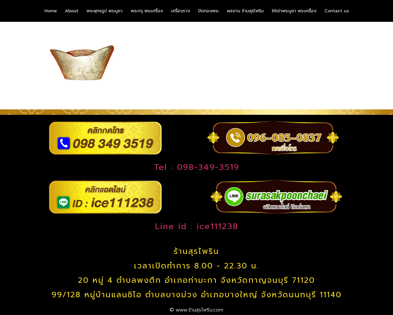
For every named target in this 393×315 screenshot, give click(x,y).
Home (50, 11)
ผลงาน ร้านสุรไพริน (245, 11)
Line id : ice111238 (196, 226)
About (71, 11)
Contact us (336, 11)
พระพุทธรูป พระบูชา (105, 11)
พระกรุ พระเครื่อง (147, 11)
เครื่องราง (180, 11)
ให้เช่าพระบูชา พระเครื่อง (294, 11)
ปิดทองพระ (208, 11)
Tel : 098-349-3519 (196, 167)
